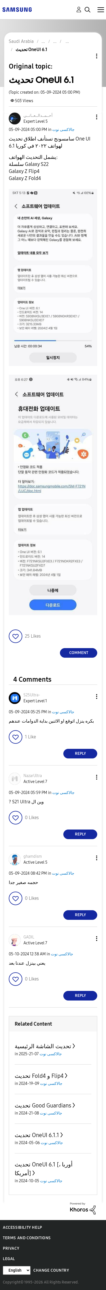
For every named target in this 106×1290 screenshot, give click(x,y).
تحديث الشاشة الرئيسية (43, 1046)
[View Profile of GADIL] (28, 937)
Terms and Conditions (27, 1238)
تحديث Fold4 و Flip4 (39, 1075)
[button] (87, 117)
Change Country (51, 1270)
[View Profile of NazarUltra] (32, 775)
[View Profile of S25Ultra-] (31, 695)
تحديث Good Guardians (43, 1105)
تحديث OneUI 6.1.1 (37, 1135)
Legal (9, 1258)
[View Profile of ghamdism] (32, 856)
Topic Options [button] (87, 56)
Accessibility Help (22, 1227)
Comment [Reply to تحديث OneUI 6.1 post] (78, 652)
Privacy (11, 1248)
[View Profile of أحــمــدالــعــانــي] (38, 115)
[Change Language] (17, 1270)
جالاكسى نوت (63, 129)
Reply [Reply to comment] (80, 753)
